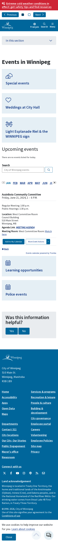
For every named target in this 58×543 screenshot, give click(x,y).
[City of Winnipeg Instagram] (24, 473)
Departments (10, 424)
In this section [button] (29, 40)
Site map (36, 446)
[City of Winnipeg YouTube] (17, 473)
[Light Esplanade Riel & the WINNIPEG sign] (29, 130)
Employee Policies (42, 440)
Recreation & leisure (43, 397)
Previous (10, 14)
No (24, 331)
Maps (5, 414)
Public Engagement (13, 446)
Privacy (35, 451)
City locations (10, 435)
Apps (5, 403)
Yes (11, 331)
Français (34, 26)
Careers (35, 429)
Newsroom (8, 457)
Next (39, 14)
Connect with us (11, 466)
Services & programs (43, 391)
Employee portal (41, 424)
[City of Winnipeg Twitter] (4, 473)
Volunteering (39, 435)
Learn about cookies (23, 529)
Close (9, 537)
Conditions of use (11, 515)
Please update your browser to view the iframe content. (29, 157)
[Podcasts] (30, 473)
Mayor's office (10, 451)
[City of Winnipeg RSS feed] (37, 473)
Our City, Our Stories (14, 440)
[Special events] (29, 79)
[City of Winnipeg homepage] (12, 360)
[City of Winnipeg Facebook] (11, 473)
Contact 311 (9, 429)
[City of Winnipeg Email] (43, 473)
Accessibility (9, 397)
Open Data (8, 408)
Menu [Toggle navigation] (52, 25)
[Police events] (29, 290)
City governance (41, 418)
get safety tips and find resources (27, 5)
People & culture (41, 403)
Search (44, 25)
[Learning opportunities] (29, 266)
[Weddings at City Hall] (29, 103)
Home (5, 391)
